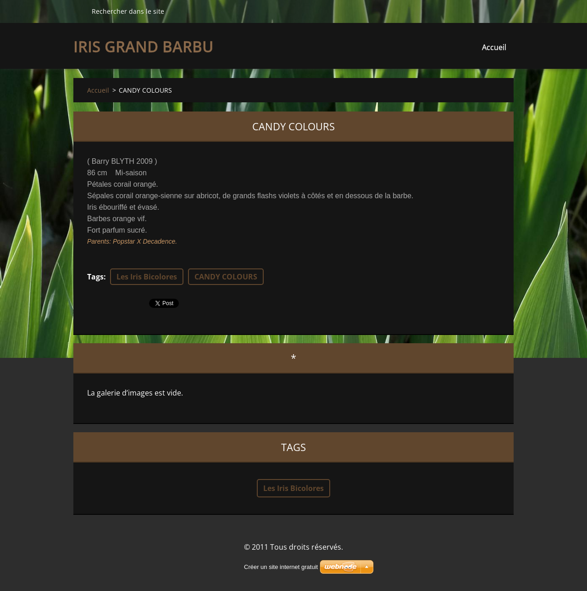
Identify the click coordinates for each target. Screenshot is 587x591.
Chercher (78, 11)
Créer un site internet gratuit (281, 566)
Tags (95, 277)
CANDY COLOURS (225, 277)
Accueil (494, 47)
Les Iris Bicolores (146, 277)
